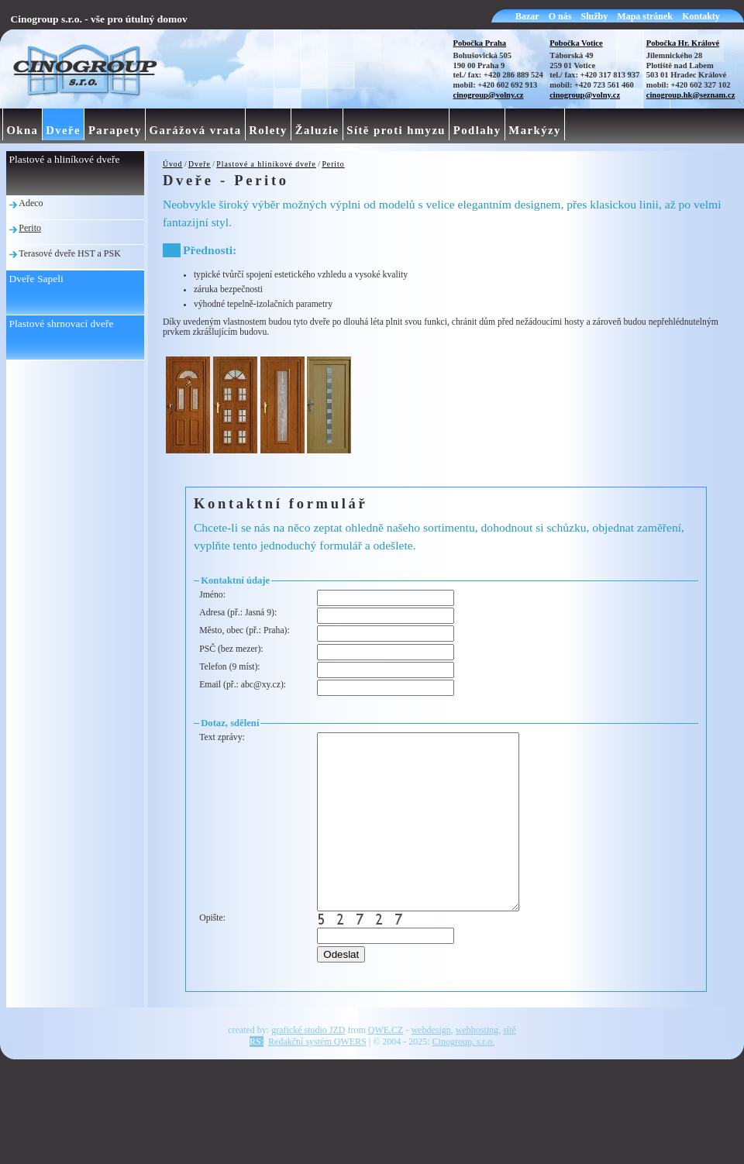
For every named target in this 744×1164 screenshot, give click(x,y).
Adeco (31, 203)
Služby (594, 16)
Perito (333, 164)
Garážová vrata (196, 130)
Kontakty (701, 16)
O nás (560, 16)
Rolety (268, 130)
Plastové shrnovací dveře (61, 323)
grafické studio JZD (308, 1064)
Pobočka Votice (576, 43)
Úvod (173, 164)
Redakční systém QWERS (317, 1076)
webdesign (430, 1064)
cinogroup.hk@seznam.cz (690, 95)
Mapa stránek (645, 16)
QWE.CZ (386, 1064)
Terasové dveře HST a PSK (70, 253)
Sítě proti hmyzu (396, 130)
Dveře (199, 164)
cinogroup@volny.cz (488, 95)
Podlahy (477, 130)
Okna (22, 130)
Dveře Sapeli (36, 278)
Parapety (115, 130)
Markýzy (534, 130)
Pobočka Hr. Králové (682, 43)
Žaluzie (317, 130)
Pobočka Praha (480, 43)
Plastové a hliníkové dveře (266, 164)
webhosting (477, 1064)
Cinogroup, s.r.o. (463, 1076)
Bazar (527, 16)
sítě (509, 1064)
